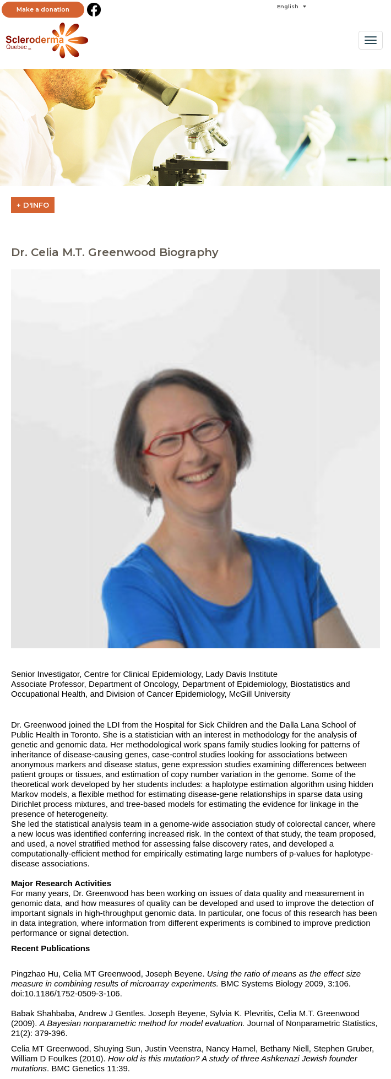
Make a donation (43, 9)
